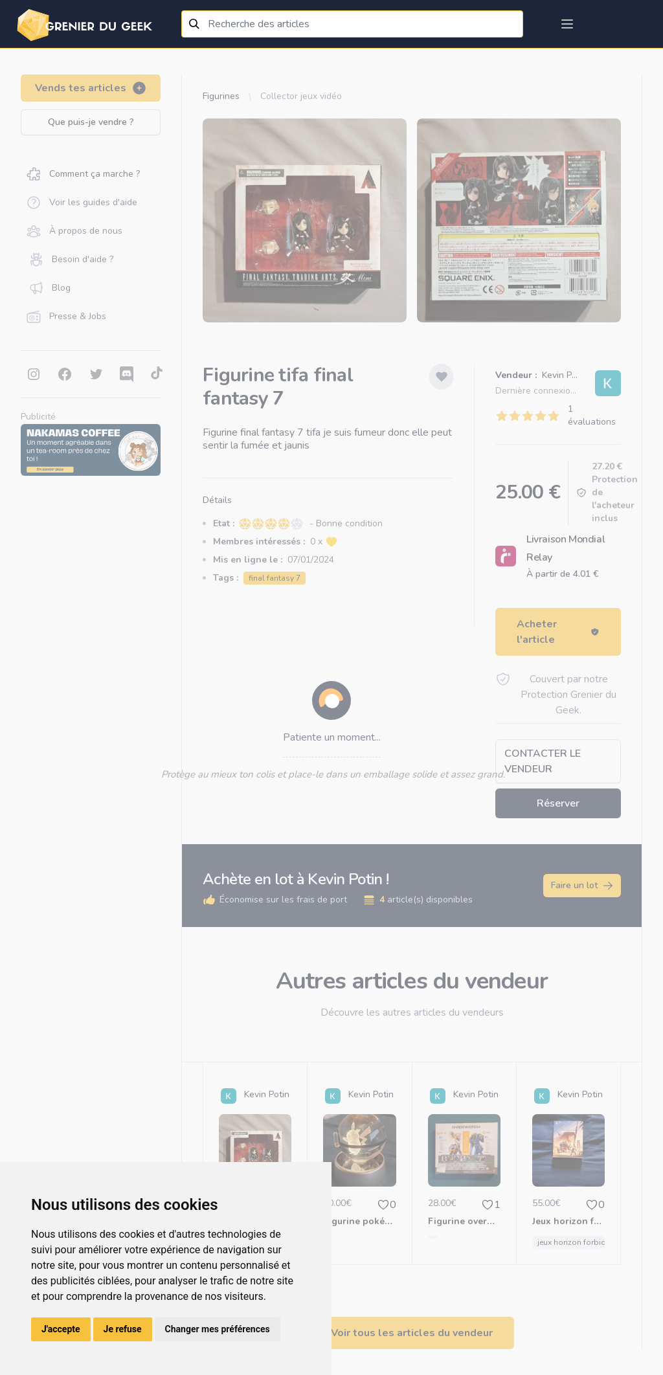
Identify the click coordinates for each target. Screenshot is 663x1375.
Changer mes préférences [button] (217, 1329)
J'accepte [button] (60, 1329)
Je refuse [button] (123, 1329)
